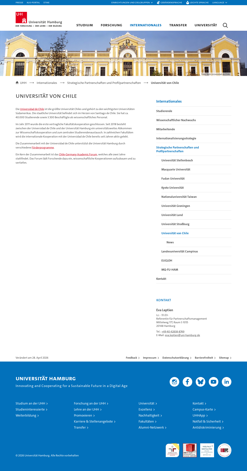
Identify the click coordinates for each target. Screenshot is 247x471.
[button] (132, 2)
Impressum (149, 357)
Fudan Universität (173, 178)
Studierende (164, 111)
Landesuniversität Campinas (179, 251)
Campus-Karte (203, 409)
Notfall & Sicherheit (207, 421)
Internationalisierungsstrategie (176, 138)
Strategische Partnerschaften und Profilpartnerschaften (177, 149)
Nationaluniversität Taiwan (179, 197)
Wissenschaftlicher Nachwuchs (176, 120)
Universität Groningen (175, 206)
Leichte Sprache (199, 2)
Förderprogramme (43, 147)
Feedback (131, 357)
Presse (19, 2)
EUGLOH (166, 260)
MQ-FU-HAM (169, 269)
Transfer (178, 25)
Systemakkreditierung (224, 445)
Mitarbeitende (165, 129)
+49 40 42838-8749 (173, 331)
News (170, 242)
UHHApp (199, 415)
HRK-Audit (206, 445)
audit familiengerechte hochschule (172, 448)
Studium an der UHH (30, 403)
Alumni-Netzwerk (151, 427)
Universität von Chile (175, 233)
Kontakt (161, 279)
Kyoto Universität (172, 188)
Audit (186, 445)
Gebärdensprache (171, 2)
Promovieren (83, 415)
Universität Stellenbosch (177, 160)
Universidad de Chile (32, 109)
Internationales (146, 25)
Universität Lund (172, 215)
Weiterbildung (26, 415)
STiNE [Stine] (46, 2)
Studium (84, 25)
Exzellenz (145, 409)
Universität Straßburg (175, 224)
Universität (206, 25)
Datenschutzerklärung (175, 357)
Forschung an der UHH (90, 403)
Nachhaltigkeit (149, 415)
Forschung (111, 25)
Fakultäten (146, 421)
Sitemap (224, 357)
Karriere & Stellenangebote (93, 421)
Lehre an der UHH (86, 409)
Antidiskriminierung (207, 427)
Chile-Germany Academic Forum (78, 154)
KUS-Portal (33, 2)
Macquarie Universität (175, 169)
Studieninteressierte (30, 409)
